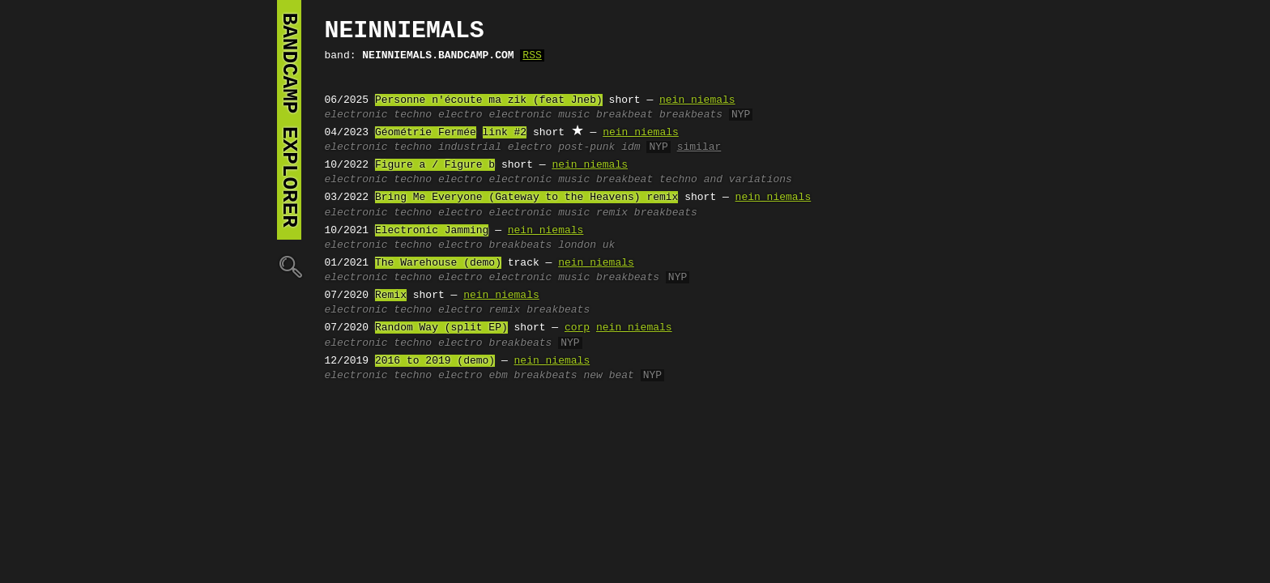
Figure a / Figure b (435, 165)
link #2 (505, 133)
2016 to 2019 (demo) (435, 361)
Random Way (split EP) (441, 328)
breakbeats (690, 115)
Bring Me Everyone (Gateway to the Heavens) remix (526, 197)
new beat (608, 375)
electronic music (539, 115)
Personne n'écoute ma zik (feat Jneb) (489, 100)
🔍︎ (289, 266)
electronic (356, 115)
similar (699, 147)
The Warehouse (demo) (438, 263)
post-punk (586, 147)
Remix (391, 295)
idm (630, 147)
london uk (586, 245)
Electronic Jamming (431, 230)
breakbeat (624, 115)
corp (577, 328)
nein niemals (697, 100)
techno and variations (725, 179)
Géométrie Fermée (425, 133)
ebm (497, 375)
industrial (469, 147)
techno (413, 115)
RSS (531, 56)
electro (460, 115)
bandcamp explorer (289, 120)
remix (612, 213)
